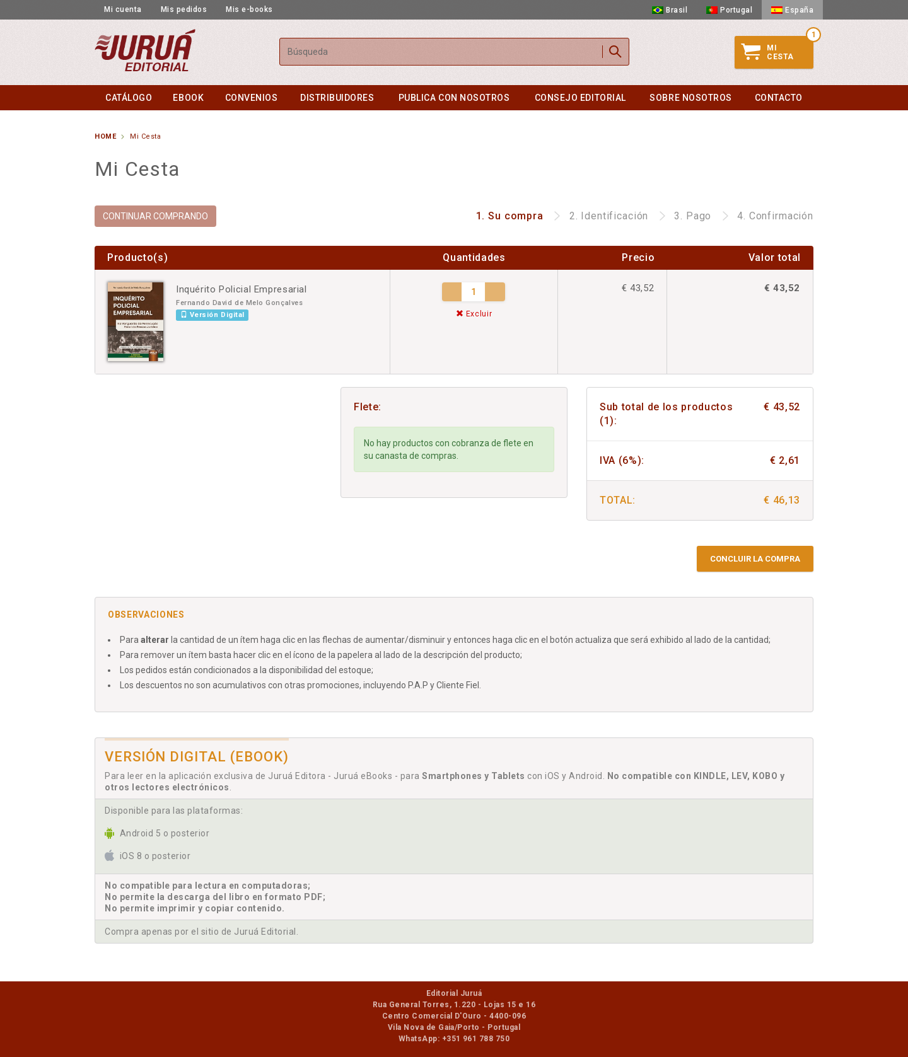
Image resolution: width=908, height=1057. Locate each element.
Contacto (779, 98)
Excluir (474, 313)
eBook (188, 98)
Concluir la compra (755, 558)
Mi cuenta (123, 9)
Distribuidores (337, 98)
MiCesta (767, 52)
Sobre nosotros (690, 98)
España (792, 10)
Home (105, 136)
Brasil (669, 10)
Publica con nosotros (454, 98)
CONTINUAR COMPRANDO (155, 216)
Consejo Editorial (580, 98)
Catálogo (128, 98)
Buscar (615, 51)
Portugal (729, 10)
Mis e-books (249, 9)
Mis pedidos (184, 9)
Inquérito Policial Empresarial (241, 289)
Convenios (251, 98)
